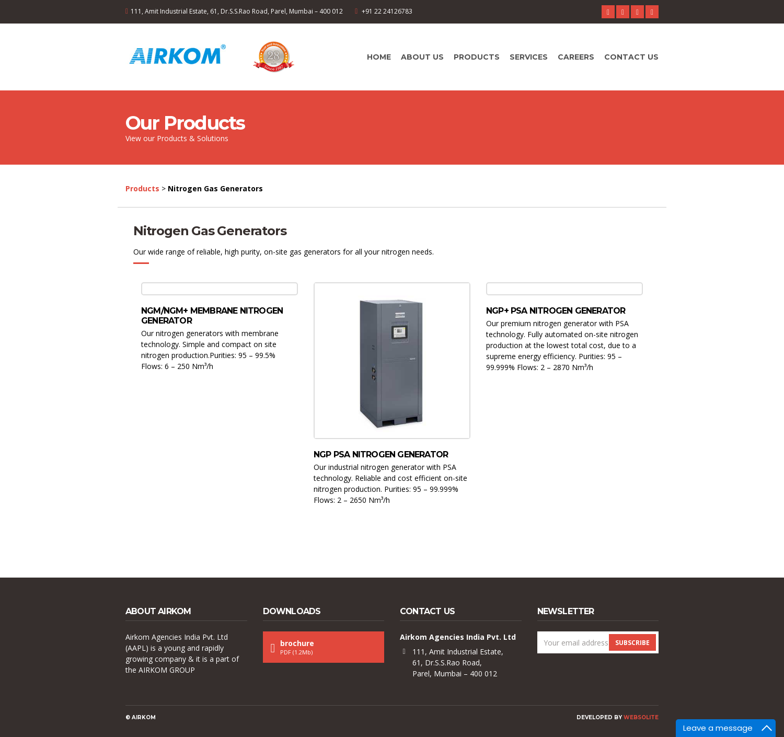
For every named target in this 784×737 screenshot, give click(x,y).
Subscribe (632, 642)
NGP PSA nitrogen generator (381, 454)
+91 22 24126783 (387, 11)
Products (477, 57)
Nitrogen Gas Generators (209, 230)
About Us (422, 57)
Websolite (641, 717)
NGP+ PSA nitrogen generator (555, 311)
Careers (576, 57)
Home (379, 57)
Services (529, 57)
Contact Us (631, 57)
